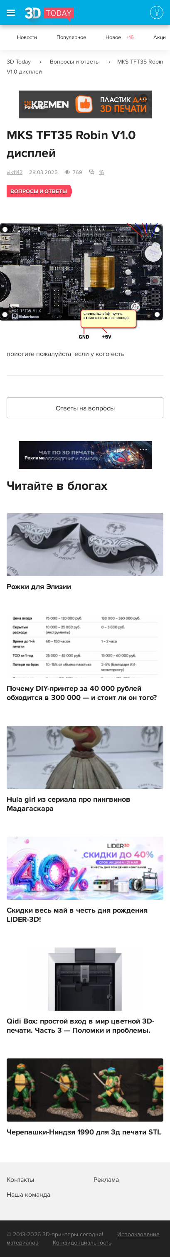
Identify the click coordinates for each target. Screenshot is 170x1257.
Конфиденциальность (82, 1242)
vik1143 (14, 172)
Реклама (35, 107)
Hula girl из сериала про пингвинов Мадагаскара (69, 804)
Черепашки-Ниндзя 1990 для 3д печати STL (84, 1132)
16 (101, 172)
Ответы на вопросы (85, 408)
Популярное (71, 37)
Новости (27, 37)
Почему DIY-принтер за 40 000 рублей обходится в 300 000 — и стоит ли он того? (82, 693)
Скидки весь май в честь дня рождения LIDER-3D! (77, 915)
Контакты (20, 1180)
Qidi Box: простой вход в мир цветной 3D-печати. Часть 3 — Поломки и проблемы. (80, 1026)
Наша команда (28, 1195)
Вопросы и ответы (75, 61)
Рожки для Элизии (39, 587)
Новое (120, 37)
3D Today (19, 61)
